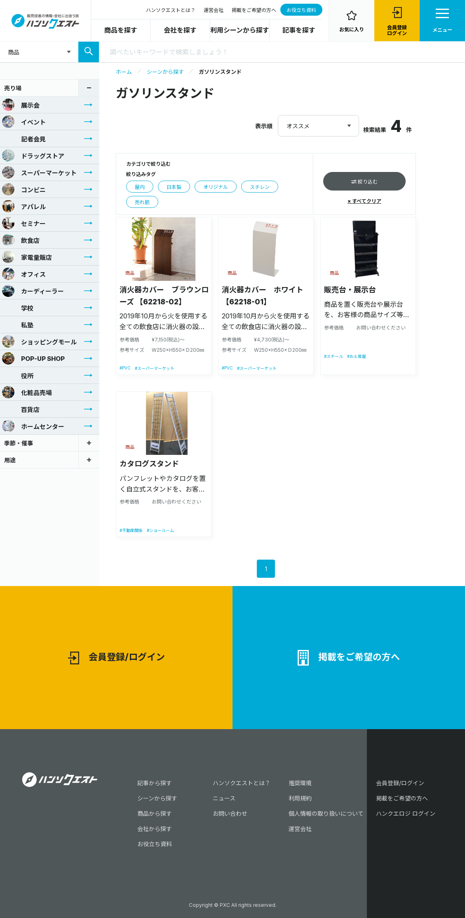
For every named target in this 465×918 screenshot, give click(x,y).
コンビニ (24, 189)
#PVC (125, 367)
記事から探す (154, 782)
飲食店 (21, 240)
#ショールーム (160, 530)
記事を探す (298, 30)
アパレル (24, 206)
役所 (17, 375)
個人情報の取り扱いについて (326, 813)
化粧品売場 (27, 392)
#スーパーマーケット (154, 368)
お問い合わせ (230, 813)
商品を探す (120, 30)
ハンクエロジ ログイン (405, 813)
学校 (17, 307)
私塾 (17, 324)
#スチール (333, 356)
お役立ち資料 (301, 10)
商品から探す (154, 813)
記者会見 (24, 138)
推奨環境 (300, 782)
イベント (24, 121)
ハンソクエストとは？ (170, 10)
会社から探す (154, 828)
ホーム (124, 71)
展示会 (21, 105)
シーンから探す (165, 71)
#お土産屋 (356, 356)
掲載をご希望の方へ (254, 10)
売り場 (12, 88)
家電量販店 (27, 257)
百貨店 (21, 409)
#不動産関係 (131, 530)
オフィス (24, 274)
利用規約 (300, 798)
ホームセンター (33, 426)
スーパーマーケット (39, 172)
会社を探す (180, 30)
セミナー (24, 223)
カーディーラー (33, 291)
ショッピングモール (39, 341)
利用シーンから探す (239, 30)
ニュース (224, 798)
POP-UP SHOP (33, 358)
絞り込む (364, 182)
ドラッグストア (33, 155)
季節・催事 (18, 443)
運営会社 (213, 10)
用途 (10, 460)
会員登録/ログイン (116, 658)
